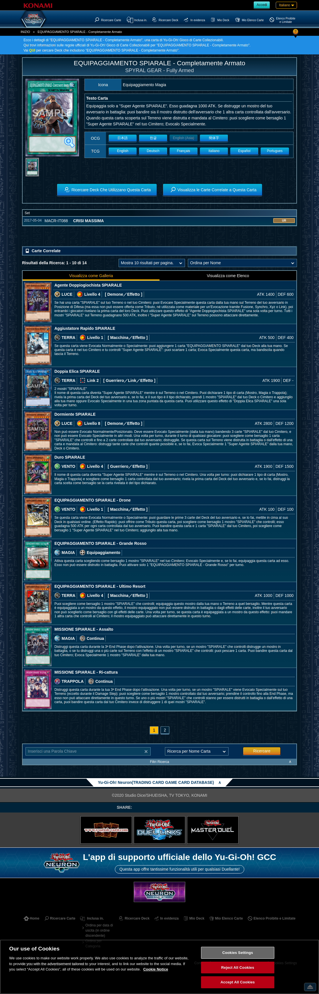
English (122, 151)
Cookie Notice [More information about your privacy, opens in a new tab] (155, 969)
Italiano (214, 151)
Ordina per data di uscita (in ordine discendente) (99, 930)
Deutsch (153, 151)
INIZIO (25, 31)
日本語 (122, 138)
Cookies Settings (237, 952)
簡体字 (214, 138)
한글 (153, 138)
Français (183, 151)
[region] (159, 967)
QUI (32, 50)
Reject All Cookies (237, 967)
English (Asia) (183, 138)
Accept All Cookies (237, 982)
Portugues (275, 151)
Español (244, 151)
